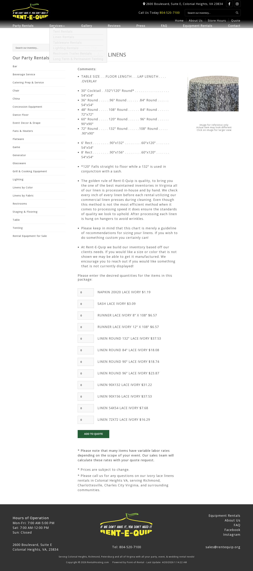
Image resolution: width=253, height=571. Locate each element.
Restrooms (20, 203)
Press (140, 31)
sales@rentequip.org (223, 547)
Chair (16, 90)
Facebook (232, 530)
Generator (19, 155)
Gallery (86, 31)
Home (179, 22)
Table (16, 219)
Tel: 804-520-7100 (126, 547)
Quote (235, 22)
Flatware (18, 139)
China (16, 98)
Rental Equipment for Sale (30, 236)
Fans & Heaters (23, 131)
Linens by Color (23, 187)
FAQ (164, 31)
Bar (15, 66)
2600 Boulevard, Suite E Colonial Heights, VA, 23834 (35, 547)
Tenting (18, 227)
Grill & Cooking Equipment (30, 171)
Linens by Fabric (23, 195)
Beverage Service (24, 74)
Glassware (19, 163)
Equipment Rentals (197, 31)
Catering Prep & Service (28, 82)
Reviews (114, 31)
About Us (196, 22)
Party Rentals (23, 31)
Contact (234, 31)
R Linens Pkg (87, 47)
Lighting (18, 179)
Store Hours (217, 22)
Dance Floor (21, 114)
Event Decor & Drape (27, 122)
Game (16, 147)
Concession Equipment (27, 106)
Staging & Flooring (25, 211)
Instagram (231, 534)
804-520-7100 (170, 14)
